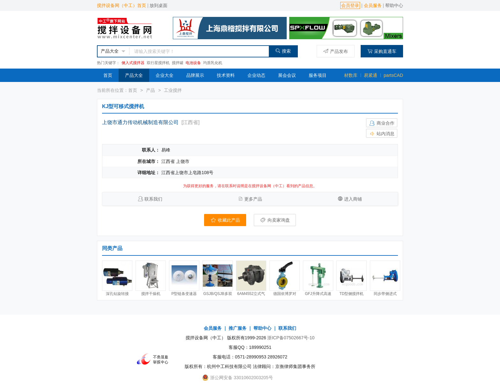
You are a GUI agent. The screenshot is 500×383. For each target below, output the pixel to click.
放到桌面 (158, 5)
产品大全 (134, 75)
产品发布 (335, 51)
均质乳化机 (212, 63)
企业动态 (256, 75)
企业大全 (164, 75)
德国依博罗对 (284, 293)
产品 (150, 90)
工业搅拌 (173, 90)
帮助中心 (394, 5)
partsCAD (393, 75)
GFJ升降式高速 (318, 293)
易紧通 (370, 75)
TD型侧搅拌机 (352, 293)
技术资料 (226, 75)
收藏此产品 (225, 220)
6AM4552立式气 (251, 293)
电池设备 (193, 63)
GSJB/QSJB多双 (217, 293)
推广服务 (237, 328)
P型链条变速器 (184, 293)
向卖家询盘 (275, 220)
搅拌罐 (177, 63)
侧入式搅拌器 (132, 63)
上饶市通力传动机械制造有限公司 (140, 122)
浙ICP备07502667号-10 (290, 337)
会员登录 (350, 5)
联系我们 (153, 199)
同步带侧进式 (385, 293)
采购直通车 (381, 51)
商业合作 (381, 123)
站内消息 (381, 133)
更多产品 (253, 199)
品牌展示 (195, 75)
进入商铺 (353, 199)
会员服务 (373, 5)
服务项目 (318, 75)
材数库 (350, 75)
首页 (107, 75)
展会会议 (287, 75)
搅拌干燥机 (150, 293)
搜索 (283, 51)
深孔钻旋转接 (117, 293)
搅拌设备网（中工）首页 (121, 5)
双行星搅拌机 (158, 63)
